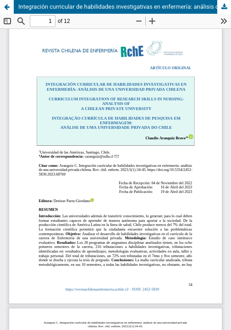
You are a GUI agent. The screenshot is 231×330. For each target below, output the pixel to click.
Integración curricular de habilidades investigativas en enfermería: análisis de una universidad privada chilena (124, 6)
